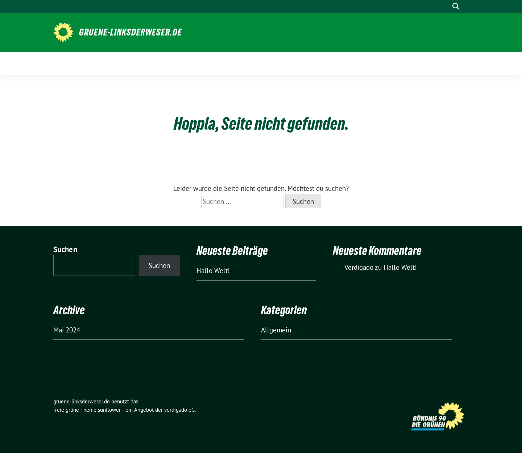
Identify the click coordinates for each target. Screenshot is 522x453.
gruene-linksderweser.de (130, 32)
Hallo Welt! (213, 270)
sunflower (109, 409)
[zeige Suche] (456, 6)
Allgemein (276, 330)
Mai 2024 (66, 330)
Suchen (65, 249)
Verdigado (358, 267)
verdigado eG (179, 409)
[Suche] (445, 6)
